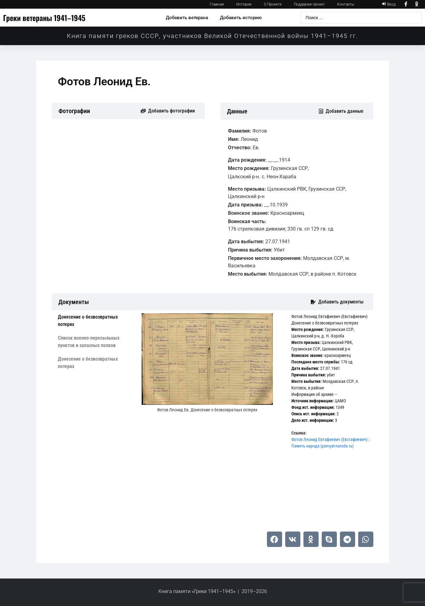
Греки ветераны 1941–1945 (44, 17)
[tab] (95, 320)
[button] (274, 539)
